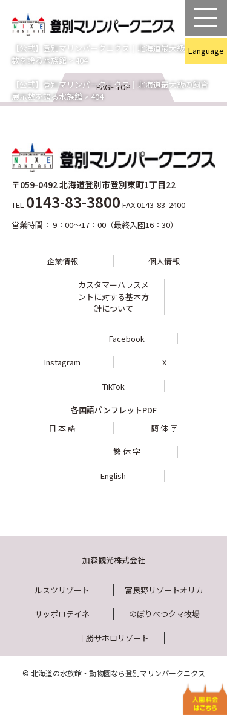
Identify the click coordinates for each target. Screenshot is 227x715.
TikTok (113, 386)
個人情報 (164, 261)
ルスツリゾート (62, 590)
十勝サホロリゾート (113, 638)
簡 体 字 (164, 428)
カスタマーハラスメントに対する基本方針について (113, 296)
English (113, 476)
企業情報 (62, 261)
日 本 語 (62, 428)
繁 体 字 (126, 451)
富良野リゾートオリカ (164, 590)
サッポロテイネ (62, 613)
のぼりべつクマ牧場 (164, 613)
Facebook (127, 338)
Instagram (62, 362)
